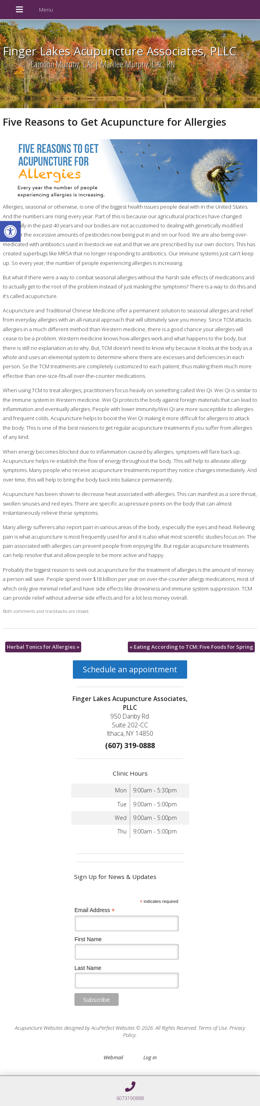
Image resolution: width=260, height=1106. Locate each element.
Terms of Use (212, 1027)
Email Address (94, 910)
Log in (149, 1057)
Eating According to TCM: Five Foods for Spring (191, 646)
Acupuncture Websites (39, 1027)
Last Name (88, 968)
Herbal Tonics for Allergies (43, 646)
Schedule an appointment (130, 669)
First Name (88, 939)
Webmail (113, 1057)
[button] (10, 231)
